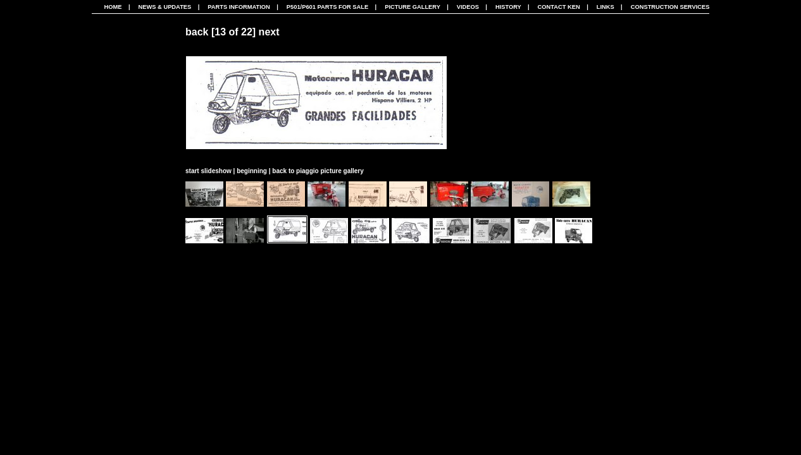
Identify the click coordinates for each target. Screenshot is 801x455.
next (269, 32)
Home (113, 7)
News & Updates (164, 7)
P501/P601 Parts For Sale (327, 7)
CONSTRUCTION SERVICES (670, 7)
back (196, 32)
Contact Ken (559, 7)
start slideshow (208, 170)
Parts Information (239, 7)
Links (605, 7)
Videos (468, 7)
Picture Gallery (412, 7)
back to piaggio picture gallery (317, 170)
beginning (252, 170)
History (508, 7)
